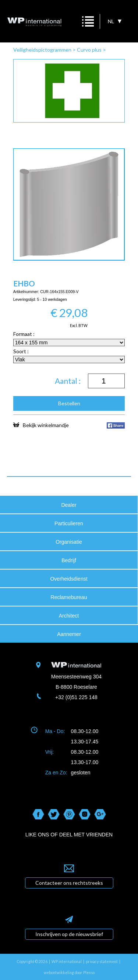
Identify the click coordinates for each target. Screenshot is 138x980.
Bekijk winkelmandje (41, 425)
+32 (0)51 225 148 (76, 697)
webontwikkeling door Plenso (69, 972)
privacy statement (102, 961)
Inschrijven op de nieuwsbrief (69, 934)
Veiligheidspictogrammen (42, 50)
